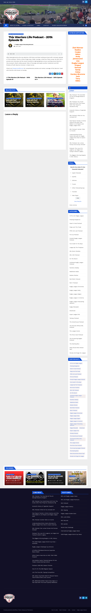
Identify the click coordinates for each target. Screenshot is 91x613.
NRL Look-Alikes (65, 517)
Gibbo (77, 81)
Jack (78, 76)
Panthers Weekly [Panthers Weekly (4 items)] (74, 399)
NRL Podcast (64, 503)
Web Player (75, 195)
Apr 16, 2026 (31, 480)
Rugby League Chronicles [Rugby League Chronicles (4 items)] (76, 413)
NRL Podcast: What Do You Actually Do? (43, 509)
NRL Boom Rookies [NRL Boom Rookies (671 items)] (74, 387)
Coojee (78, 52)
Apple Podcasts (76, 173)
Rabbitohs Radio (74, 271)
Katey (77, 72)
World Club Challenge (67, 527)
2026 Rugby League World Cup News (71, 534)
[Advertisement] (17, 501)
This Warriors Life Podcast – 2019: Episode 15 (30, 39)
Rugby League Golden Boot (68, 513)
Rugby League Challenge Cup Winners (43, 547)
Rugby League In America (77, 298)
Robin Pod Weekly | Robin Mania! (14, 477)
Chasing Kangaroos (75, 219)
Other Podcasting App (78, 188)
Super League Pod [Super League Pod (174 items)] (74, 430)
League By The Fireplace (76, 247)
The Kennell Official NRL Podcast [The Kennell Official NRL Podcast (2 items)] (76, 439)
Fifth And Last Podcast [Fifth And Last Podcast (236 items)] (75, 374)
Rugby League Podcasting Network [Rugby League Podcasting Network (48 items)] (76, 424)
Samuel (78, 67)
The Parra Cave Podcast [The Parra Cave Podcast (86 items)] (76, 445)
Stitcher (74, 180)
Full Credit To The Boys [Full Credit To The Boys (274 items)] (75, 382)
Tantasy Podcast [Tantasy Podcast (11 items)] (74, 433)
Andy (78, 56)
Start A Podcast (28, 25)
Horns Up (73, 478)
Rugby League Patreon (59, 25)
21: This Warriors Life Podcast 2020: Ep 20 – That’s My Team (55, 103)
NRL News (38, 492)
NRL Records (64, 520)
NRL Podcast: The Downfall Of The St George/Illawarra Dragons (77, 96)
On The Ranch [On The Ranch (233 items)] (73, 392)
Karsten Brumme (78, 74)
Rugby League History (67, 506)
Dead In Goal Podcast (76, 223)
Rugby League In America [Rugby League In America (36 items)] (76, 421)
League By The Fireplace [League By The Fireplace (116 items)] (76, 384)
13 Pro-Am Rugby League (77, 216)
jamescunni (78, 59)
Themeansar (30, 610)
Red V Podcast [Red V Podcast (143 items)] (73, 410)
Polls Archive (73, 205)
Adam (77, 54)
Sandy (77, 70)
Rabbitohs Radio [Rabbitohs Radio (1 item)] (74, 402)
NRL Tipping (64, 510)
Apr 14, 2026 (73, 480)
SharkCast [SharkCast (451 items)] (82, 428)
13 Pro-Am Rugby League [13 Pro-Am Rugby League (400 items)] (76, 363)
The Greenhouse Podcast (77, 322)
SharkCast (72, 310)
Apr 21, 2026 (10, 480)
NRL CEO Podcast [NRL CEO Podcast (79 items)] (74, 390)
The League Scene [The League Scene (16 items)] (74, 442)
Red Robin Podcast (75, 279)
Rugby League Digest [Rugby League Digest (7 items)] (75, 418)
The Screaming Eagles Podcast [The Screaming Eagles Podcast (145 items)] (77, 448)
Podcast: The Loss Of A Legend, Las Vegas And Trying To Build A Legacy (76, 150)
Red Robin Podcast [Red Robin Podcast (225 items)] (74, 407)
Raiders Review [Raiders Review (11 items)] (73, 405)
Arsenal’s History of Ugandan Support (42, 506)
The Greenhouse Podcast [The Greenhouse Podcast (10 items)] (76, 436)
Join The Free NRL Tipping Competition (43, 572)
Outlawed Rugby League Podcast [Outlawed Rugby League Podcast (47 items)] (76, 396)
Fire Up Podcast (74, 234)
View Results (77, 201)
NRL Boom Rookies (75, 251)
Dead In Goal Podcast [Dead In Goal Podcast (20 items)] (75, 368)
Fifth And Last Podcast (76, 231)
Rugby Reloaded (74, 307)
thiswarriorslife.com (17, 68)
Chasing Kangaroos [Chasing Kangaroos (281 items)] (74, 366)
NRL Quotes (64, 524)
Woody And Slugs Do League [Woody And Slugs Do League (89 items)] (77, 456)
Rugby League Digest (75, 294)
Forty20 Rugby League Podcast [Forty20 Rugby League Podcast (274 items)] (77, 379)
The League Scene (75, 331)
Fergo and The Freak (75, 227)
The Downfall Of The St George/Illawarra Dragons (34, 479)
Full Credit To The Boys (76, 243)
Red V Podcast (74, 283)
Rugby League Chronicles (77, 286)
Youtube (74, 191)
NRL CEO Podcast (75, 255)
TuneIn (74, 184)
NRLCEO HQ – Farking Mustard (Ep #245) (13, 102)
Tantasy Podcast (74, 318)
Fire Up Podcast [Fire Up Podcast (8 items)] (74, 376)
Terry (78, 79)
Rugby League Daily (75, 290)
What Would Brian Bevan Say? (54, 474)
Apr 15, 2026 (52, 480)
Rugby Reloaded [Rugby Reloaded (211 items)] (74, 428)
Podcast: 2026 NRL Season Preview (42, 565)
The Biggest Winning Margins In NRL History (44, 538)
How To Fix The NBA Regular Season (42, 569)
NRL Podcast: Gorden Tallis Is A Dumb (43, 519)
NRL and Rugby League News (69, 496)
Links (38, 25)
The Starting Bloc (74, 344)
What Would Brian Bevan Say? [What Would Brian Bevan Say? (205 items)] (77, 453)
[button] (83, 25)
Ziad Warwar (77, 48)
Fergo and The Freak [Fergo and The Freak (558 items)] (75, 371)
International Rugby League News (70, 531)
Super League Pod (75, 314)
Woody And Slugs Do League (78, 353)
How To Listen (14, 25)
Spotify (74, 176)
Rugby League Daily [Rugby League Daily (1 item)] (74, 415)
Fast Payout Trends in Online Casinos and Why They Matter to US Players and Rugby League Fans (45, 514)
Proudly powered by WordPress (11, 610)
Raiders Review (74, 275)
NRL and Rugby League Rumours (70, 499)
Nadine (78, 50)
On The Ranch (74, 258)
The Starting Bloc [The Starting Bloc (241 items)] (74, 450)
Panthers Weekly (74, 267)
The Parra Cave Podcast (76, 334)
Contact (46, 25)
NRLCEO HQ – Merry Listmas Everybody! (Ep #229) (33, 103)
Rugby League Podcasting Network (24, 44)
